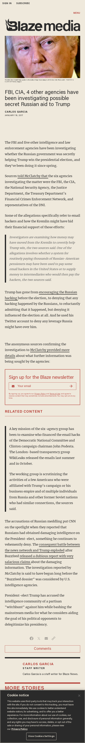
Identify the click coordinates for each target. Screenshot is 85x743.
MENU (76, 13)
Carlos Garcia (16, 112)
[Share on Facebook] (31, 638)
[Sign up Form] (42, 386)
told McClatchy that (33, 176)
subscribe (23, 3)
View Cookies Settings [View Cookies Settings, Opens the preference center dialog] (41, 736)
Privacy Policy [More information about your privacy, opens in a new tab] (19, 729)
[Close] (79, 696)
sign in (7, 3)
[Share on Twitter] (39, 638)
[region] (42, 716)
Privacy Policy (40, 394)
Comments (42, 649)
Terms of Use (55, 394)
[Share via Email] (46, 638)
